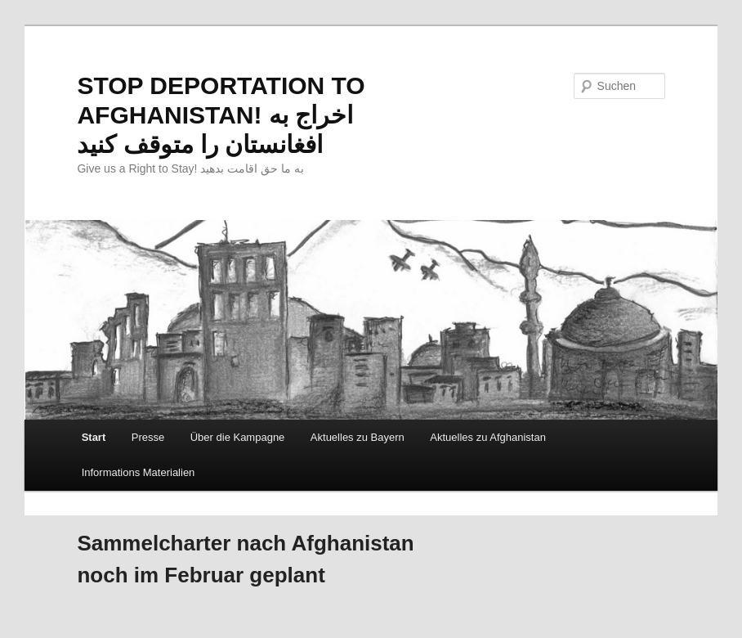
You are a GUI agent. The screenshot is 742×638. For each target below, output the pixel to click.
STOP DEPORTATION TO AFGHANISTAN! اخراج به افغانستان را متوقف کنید (220, 115)
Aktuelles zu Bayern (358, 437)
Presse (148, 437)
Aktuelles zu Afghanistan (488, 437)
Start (94, 437)
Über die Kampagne (237, 437)
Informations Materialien (138, 472)
